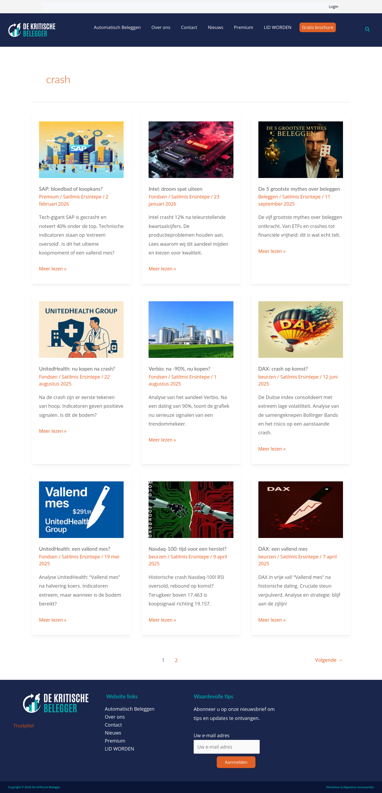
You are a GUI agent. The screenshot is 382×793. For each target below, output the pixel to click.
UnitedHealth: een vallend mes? (75, 548)
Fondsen (158, 196)
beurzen (267, 376)
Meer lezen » (53, 268)
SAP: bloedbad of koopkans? (72, 188)
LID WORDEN (277, 27)
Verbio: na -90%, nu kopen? (180, 368)
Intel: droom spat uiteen (176, 188)
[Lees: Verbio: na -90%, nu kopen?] (191, 329)
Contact (189, 27)
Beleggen (268, 196)
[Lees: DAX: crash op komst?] (300, 329)
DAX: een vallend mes (283, 548)
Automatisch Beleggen (117, 27)
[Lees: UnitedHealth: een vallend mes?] (81, 509)
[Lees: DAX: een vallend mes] (300, 509)
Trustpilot (24, 725)
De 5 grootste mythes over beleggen (300, 188)
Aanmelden (236, 762)
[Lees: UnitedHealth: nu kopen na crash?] (81, 329)
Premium (243, 27)
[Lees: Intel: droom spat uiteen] (191, 149)
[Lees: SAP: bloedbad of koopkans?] (81, 149)
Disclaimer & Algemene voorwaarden (350, 787)
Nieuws (215, 27)
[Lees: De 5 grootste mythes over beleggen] (300, 149)
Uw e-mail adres (211, 735)
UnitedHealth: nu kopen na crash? (78, 368)
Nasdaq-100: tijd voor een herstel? (189, 548)
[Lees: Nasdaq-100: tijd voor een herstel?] (191, 509)
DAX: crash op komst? (284, 368)
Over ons (160, 27)
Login (333, 6)
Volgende (328, 659)
